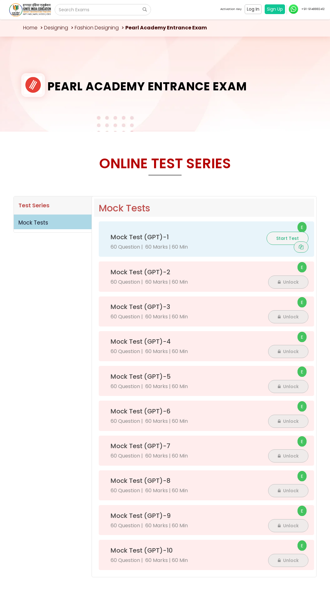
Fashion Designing (97, 27)
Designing (56, 27)
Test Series (33, 205)
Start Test (287, 238)
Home (30, 27)
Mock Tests (33, 222)
